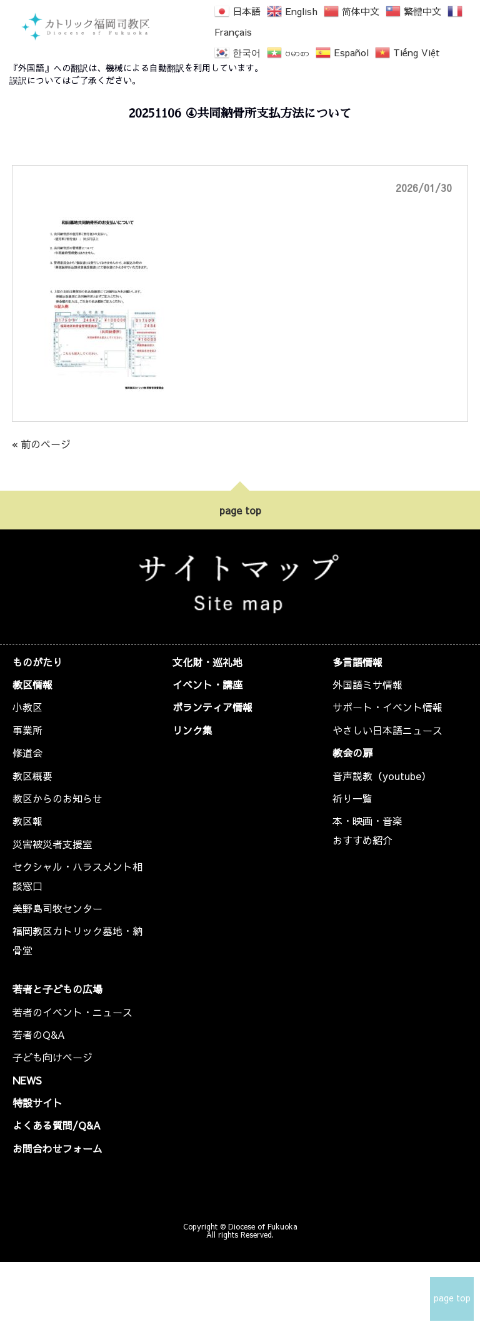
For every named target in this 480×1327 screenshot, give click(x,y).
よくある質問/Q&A (56, 1125)
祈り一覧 (352, 798)
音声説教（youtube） (381, 776)
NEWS (27, 1080)
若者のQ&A (38, 1034)
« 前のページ (41, 444)
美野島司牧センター (57, 908)
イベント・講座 (207, 684)
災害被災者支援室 (52, 844)
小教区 (27, 707)
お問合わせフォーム (57, 1148)
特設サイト (37, 1102)
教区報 (27, 821)
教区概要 (32, 776)
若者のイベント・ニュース (72, 1012)
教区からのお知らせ (57, 798)
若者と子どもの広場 (57, 989)
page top (240, 510)
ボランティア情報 (212, 707)
